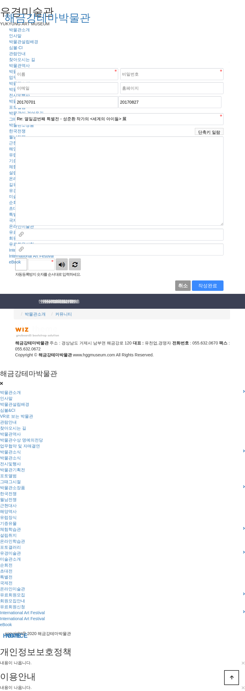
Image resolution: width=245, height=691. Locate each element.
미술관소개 (10, 559)
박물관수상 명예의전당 (21, 440)
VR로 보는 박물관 (16, 416)
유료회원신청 (12, 606)
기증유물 (8, 523)
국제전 (6, 583)
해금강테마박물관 (47, 18)
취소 (183, 285)
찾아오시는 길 (22, 59)
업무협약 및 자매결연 (20, 446)
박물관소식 (10, 458)
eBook (6, 624)
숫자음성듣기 (62, 264)
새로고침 (75, 264)
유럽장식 (8, 517)
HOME (1, 636)
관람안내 (17, 53)
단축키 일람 (209, 132)
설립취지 (8, 535)
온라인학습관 (12, 541)
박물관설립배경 (23, 41)
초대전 (6, 571)
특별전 (6, 577)
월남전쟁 (8, 499)
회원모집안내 (12, 600)
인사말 (15, 35)
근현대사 (8, 505)
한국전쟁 (8, 493)
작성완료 (207, 285)
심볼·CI (16, 47)
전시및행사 (10, 463)
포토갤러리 (10, 547)
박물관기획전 (12, 469)
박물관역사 (19, 65)
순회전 (6, 565)
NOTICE (3, 636)
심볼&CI (7, 410)
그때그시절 (10, 481)
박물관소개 (35, 314)
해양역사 (8, 511)
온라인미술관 (21, 226)
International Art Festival (31, 256)
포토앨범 (8, 475)
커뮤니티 (63, 314)
